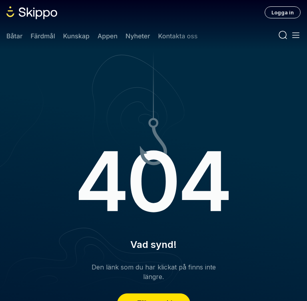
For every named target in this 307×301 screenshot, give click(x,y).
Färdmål (42, 36)
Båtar (14, 36)
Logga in (282, 12)
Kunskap (76, 36)
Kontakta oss (177, 36)
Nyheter (138, 36)
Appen (108, 36)
